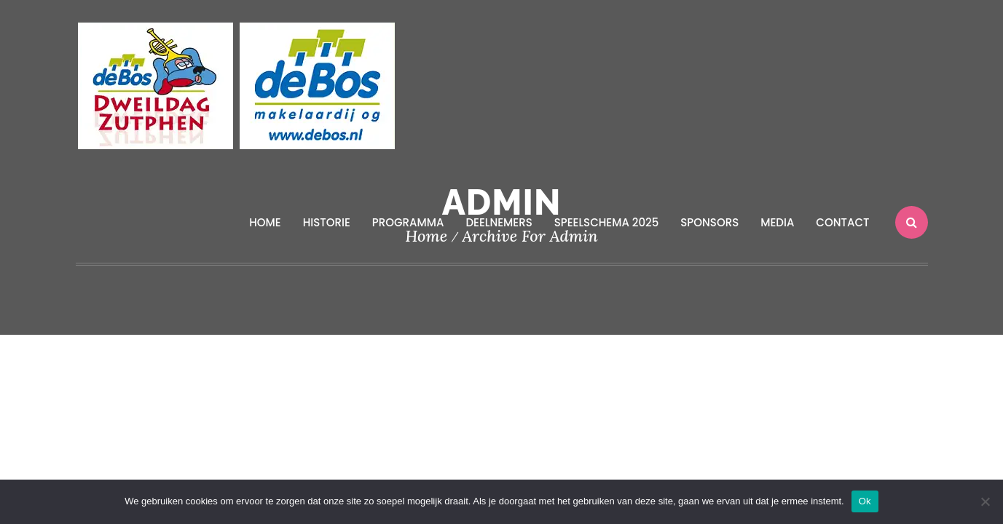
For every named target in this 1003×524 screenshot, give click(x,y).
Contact (842, 222)
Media (777, 222)
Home (264, 222)
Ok (865, 501)
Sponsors (709, 222)
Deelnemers (498, 222)
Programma (408, 222)
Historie (326, 222)
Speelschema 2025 (606, 222)
